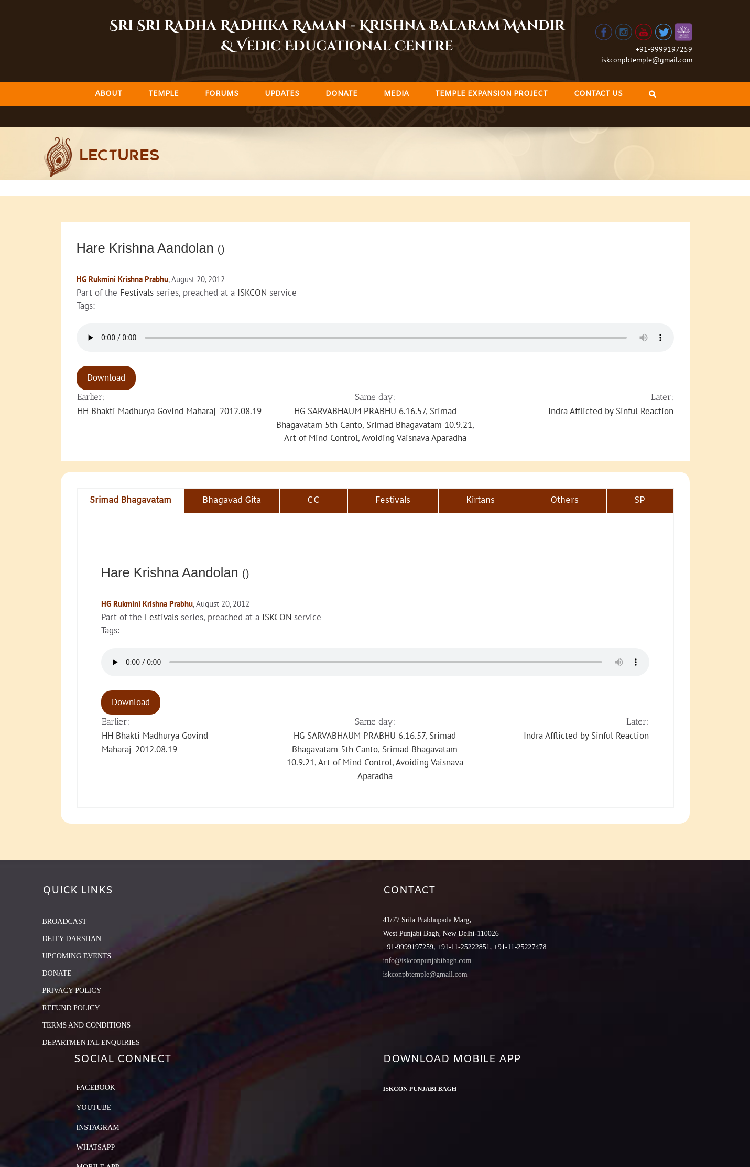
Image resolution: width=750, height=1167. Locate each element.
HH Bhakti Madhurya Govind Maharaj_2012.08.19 (169, 411)
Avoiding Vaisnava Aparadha (414, 438)
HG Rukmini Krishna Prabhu (122, 279)
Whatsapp (96, 1147)
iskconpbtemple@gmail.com (646, 59)
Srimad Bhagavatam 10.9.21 (419, 424)
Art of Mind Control (321, 438)
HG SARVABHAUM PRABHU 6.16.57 (360, 411)
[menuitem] (108, 94)
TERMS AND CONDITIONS (86, 1025)
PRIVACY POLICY (72, 991)
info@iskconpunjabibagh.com (427, 961)
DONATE (57, 973)
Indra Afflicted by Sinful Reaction (610, 411)
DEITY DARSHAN (72, 939)
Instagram (98, 1127)
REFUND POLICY (71, 1008)
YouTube (94, 1107)
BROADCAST (64, 921)
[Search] (652, 94)
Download (106, 377)
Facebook (96, 1088)
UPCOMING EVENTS (77, 956)
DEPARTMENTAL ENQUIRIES (91, 1042)
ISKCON (252, 292)
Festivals (137, 292)
